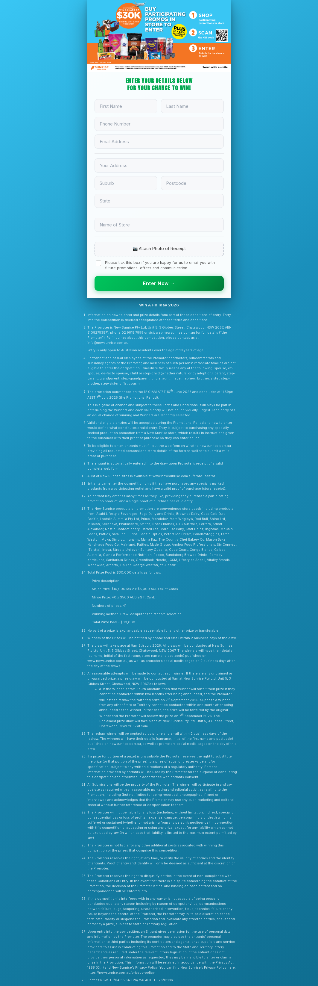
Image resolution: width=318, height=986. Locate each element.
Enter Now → (159, 283)
